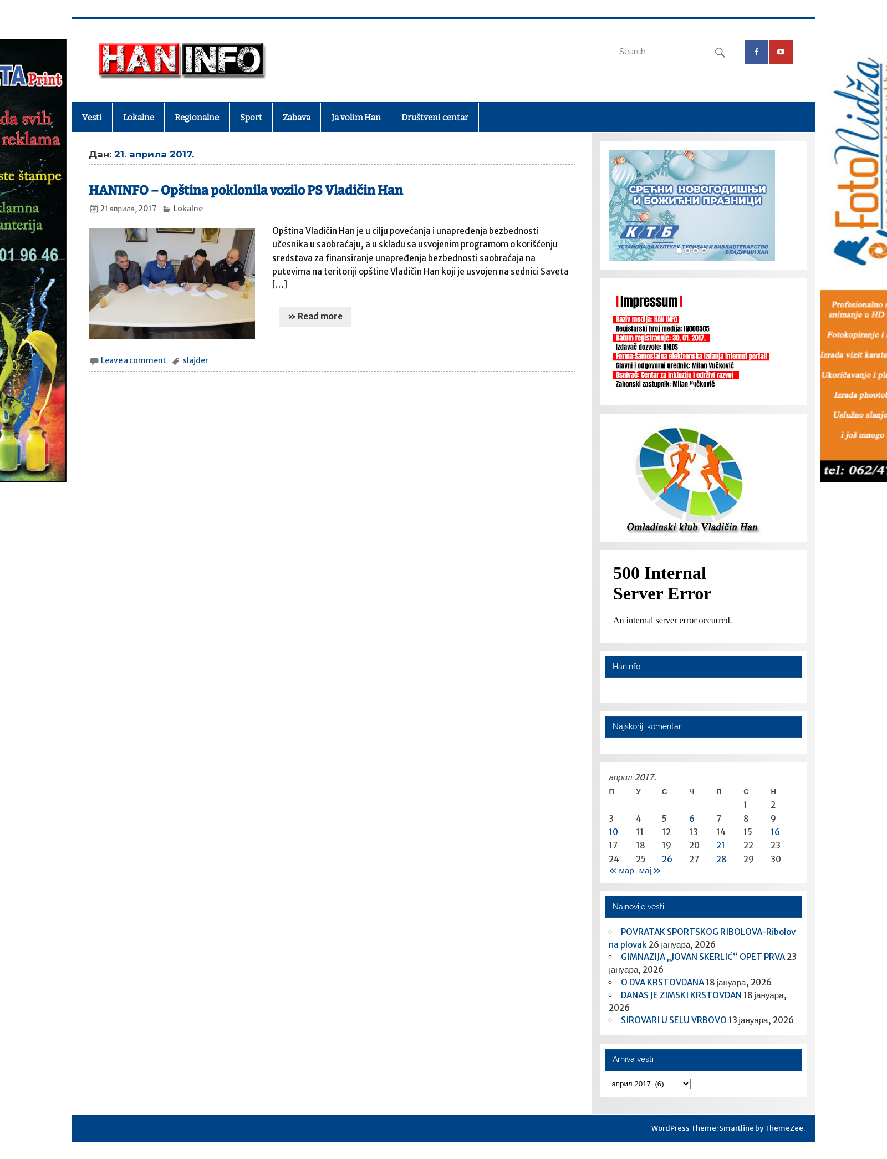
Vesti (92, 118)
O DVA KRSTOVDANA (662, 982)
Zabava (296, 118)
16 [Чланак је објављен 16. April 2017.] (775, 832)
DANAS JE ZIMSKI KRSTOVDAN (681, 995)
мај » (650, 870)
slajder (195, 360)
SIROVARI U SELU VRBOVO (674, 1020)
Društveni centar (434, 118)
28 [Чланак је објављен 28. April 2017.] (721, 859)
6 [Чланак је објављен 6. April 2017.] (692, 819)
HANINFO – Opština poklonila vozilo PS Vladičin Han (246, 190)
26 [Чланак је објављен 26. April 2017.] (667, 859)
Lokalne (138, 118)
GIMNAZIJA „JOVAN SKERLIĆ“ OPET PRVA (703, 957)
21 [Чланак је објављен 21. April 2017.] (720, 845)
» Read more (315, 316)
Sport (251, 118)
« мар (621, 870)
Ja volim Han (356, 118)
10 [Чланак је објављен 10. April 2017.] (613, 832)
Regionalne (197, 118)
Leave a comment (133, 360)
